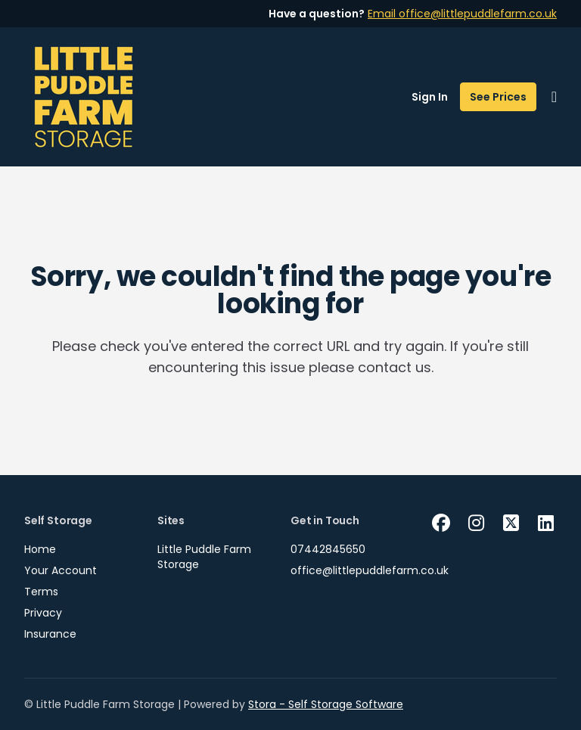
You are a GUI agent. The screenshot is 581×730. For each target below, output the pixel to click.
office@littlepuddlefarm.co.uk (369, 570)
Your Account (60, 570)
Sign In (430, 96)
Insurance (50, 633)
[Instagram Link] (475, 523)
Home (40, 549)
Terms (41, 591)
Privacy (43, 612)
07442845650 (327, 549)
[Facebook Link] (441, 523)
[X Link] (510, 523)
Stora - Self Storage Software (325, 704)
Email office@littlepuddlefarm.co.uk (462, 13)
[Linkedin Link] (545, 523)
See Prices (498, 96)
